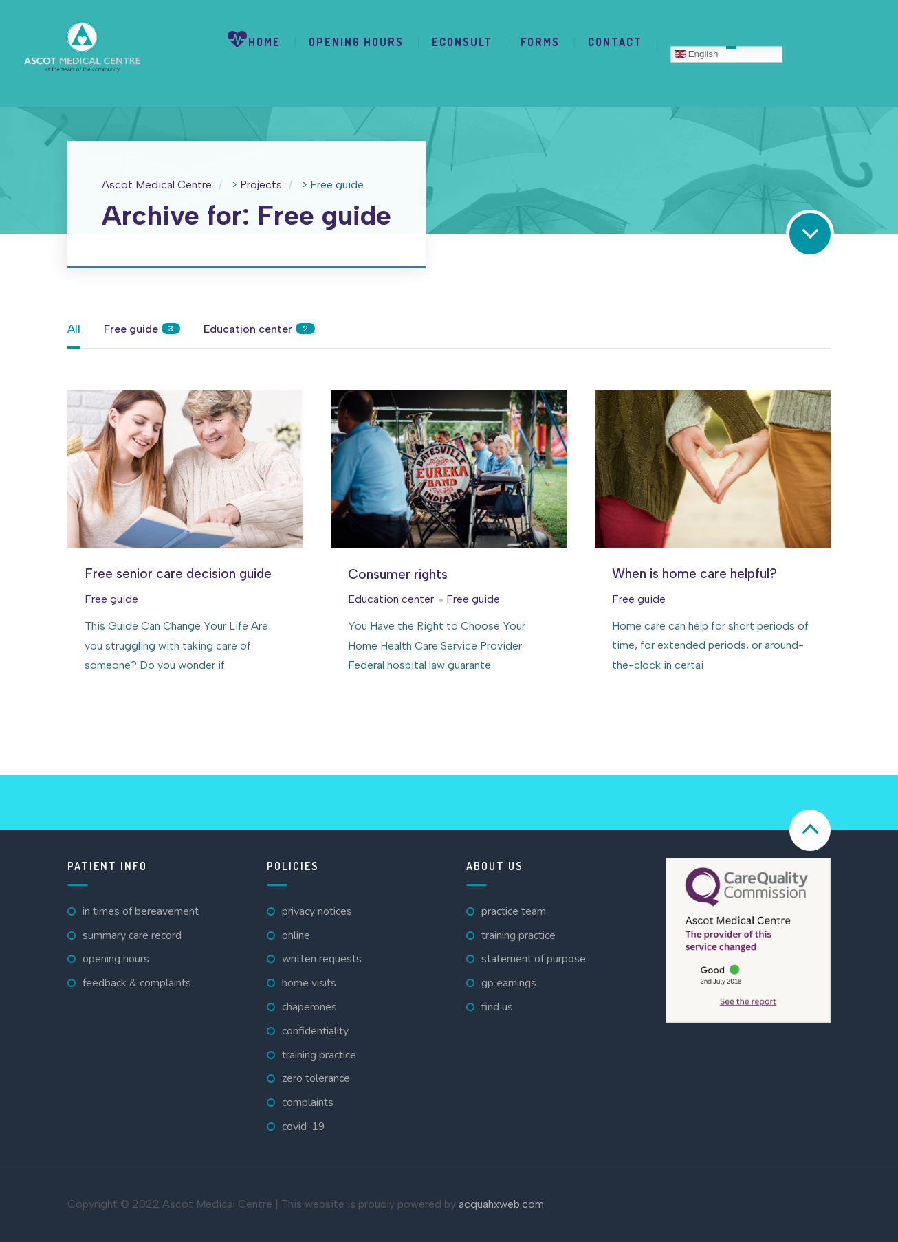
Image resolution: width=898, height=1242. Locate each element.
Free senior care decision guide (178, 573)
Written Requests (322, 958)
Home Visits (309, 982)
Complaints (307, 1102)
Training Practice (319, 1055)
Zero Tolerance (316, 1078)
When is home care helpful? (694, 573)
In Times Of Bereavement (141, 911)
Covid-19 (303, 1126)
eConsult (462, 42)
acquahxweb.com (501, 1203)
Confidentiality (315, 1031)
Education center (391, 599)
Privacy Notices (317, 911)
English (696, 54)
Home (254, 39)
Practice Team (513, 911)
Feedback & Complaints (137, 982)
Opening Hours (356, 42)
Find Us (497, 1006)
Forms (540, 42)
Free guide (111, 599)
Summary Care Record (132, 935)
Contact (615, 42)
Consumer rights (398, 574)
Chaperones (309, 1006)
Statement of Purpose (533, 958)
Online (296, 935)
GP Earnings (508, 982)
